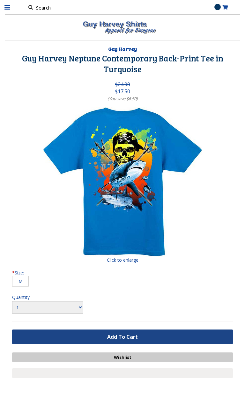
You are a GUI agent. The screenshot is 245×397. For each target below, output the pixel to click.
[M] (20, 281)
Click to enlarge (122, 260)
